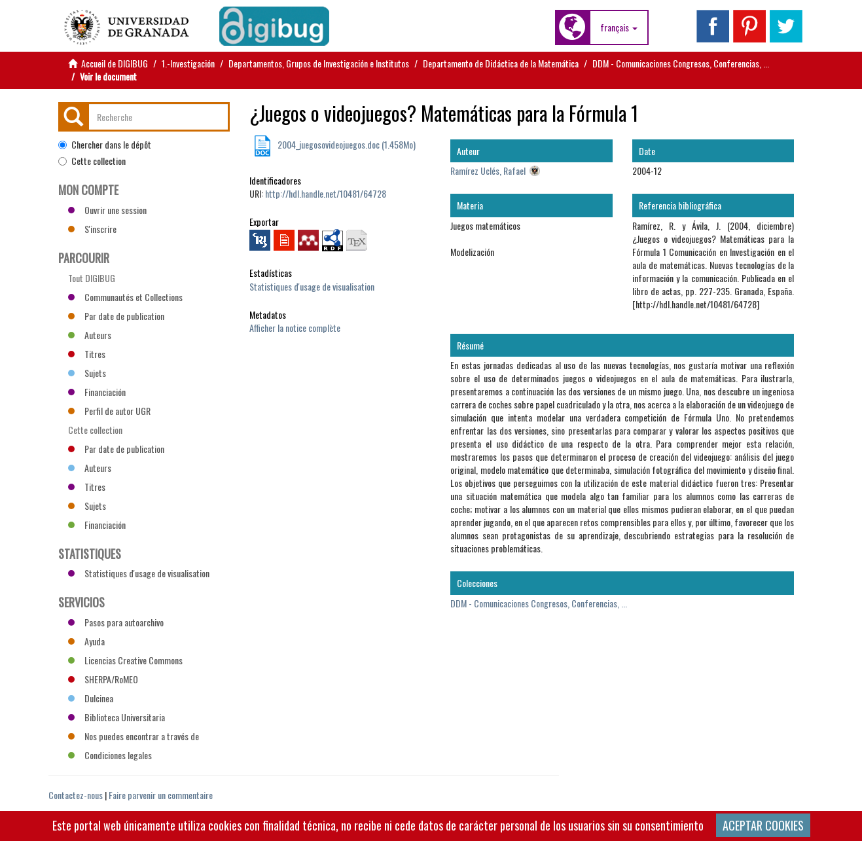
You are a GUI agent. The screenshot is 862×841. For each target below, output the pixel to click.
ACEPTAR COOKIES (763, 825)
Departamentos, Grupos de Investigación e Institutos (318, 63)
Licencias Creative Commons (125, 660)
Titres (86, 354)
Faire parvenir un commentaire (161, 795)
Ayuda (86, 641)
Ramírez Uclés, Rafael (488, 170)
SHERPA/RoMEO (103, 679)
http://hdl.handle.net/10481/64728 (325, 193)
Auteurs (89, 335)
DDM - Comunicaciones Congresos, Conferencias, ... (680, 63)
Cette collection (92, 161)
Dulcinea (90, 698)
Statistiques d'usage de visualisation (311, 286)
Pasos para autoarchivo (116, 622)
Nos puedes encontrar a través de (133, 736)
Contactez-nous (75, 795)
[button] (619, 27)
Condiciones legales (110, 755)
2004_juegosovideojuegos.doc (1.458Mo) (346, 144)
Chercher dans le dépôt (104, 144)
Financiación (97, 392)
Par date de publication (116, 316)
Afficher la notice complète (294, 327)
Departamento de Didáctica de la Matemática (501, 63)
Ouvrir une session (107, 210)
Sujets (87, 373)
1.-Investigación (188, 63)
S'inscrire (92, 229)
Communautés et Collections (125, 297)
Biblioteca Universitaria (116, 717)
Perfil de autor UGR (109, 411)
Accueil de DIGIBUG (114, 63)
